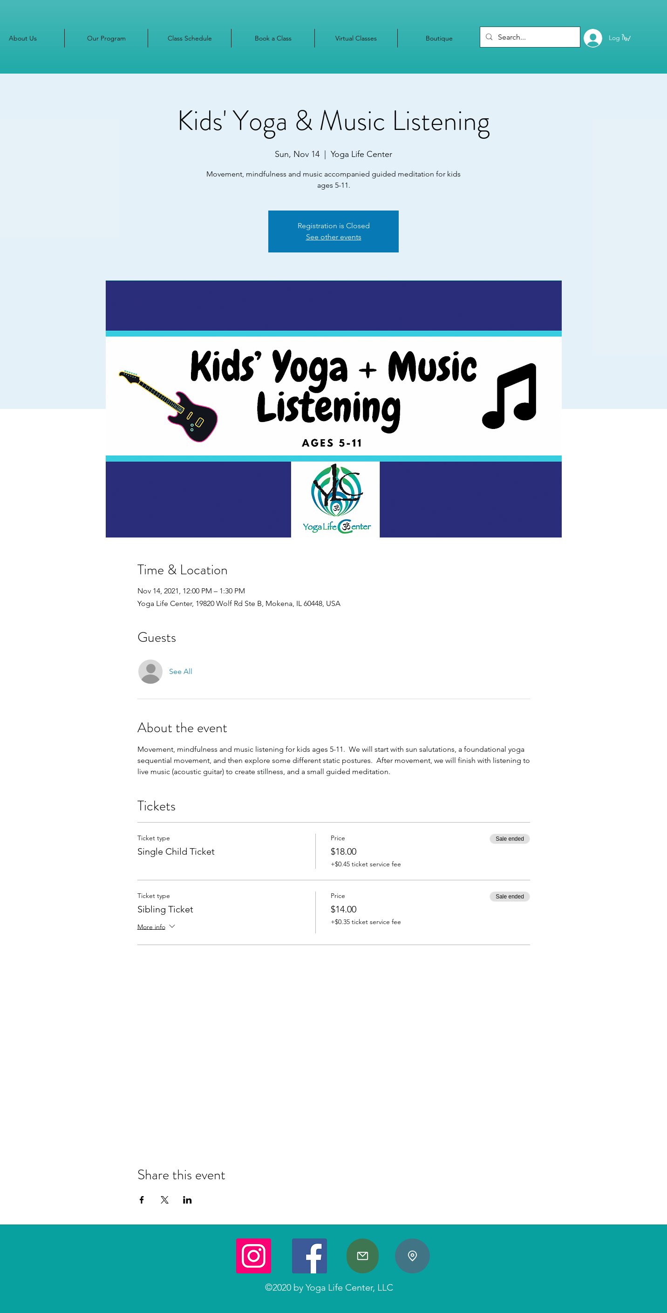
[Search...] (529, 37)
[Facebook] (309, 1255)
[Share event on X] (164, 1200)
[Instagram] (253, 1255)
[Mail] (363, 1255)
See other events (333, 236)
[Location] (412, 1255)
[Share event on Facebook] (141, 1200)
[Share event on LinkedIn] (187, 1200)
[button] (626, 37)
